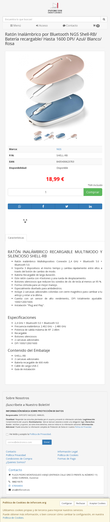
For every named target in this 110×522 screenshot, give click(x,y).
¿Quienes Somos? (16, 462)
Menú (15, 25)
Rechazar (80, 503)
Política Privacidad (16, 455)
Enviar (47, 442)
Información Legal (68, 451)
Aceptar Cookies (97, 503)
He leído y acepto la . (30, 434)
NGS (59, 149)
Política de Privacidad (83, 427)
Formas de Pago (67, 458)
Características (16, 237)
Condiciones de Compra (19, 458)
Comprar (92, 192)
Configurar (67, 503)
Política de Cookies (13, 517)
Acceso (42, 25)
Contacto (70, 25)
